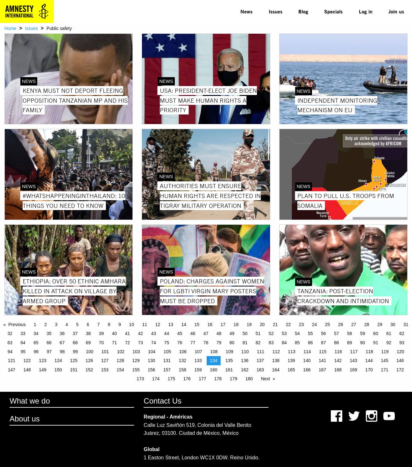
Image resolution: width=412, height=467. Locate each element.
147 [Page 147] (11, 369)
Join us (396, 11)
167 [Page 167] (322, 369)
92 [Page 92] (388, 342)
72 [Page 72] (127, 342)
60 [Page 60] (375, 333)
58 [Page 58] (349, 333)
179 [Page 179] (233, 378)
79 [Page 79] (219, 342)
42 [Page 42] (140, 333)
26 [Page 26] (340, 324)
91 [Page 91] (375, 342)
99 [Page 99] (75, 351)
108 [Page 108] (213, 351)
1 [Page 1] (35, 324)
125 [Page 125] (73, 360)
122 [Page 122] (27, 360)
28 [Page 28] (366, 324)
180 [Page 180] (249, 378)
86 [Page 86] (310, 342)
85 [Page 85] (297, 342)
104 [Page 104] (151, 351)
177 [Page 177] (202, 378)
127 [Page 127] (105, 360)
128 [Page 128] (120, 360)
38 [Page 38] (88, 333)
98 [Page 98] (62, 351)
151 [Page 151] (73, 369)
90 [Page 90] (362, 342)
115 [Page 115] (322, 351)
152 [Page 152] (89, 369)
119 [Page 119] (384, 351)
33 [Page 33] (22, 333)
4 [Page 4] (67, 324)
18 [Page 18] (236, 324)
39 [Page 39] (101, 333)
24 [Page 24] (314, 324)
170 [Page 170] (369, 369)
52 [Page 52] (271, 333)
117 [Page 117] (354, 351)
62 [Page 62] (401, 333)
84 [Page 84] (284, 342)
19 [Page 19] (249, 324)
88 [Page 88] (336, 342)
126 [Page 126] (89, 360)
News (246, 11)
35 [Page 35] (49, 333)
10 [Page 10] (131, 324)
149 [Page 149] (42, 369)
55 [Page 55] (310, 333)
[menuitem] (246, 11)
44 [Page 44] (166, 333)
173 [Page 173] (140, 378)
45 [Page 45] (179, 333)
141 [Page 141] (322, 360)
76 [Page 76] (179, 342)
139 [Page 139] (291, 360)
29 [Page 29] (379, 324)
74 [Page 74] (153, 342)
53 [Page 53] (284, 333)
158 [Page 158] (182, 369)
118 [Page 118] (369, 351)
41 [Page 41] (127, 333)
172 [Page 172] (400, 369)
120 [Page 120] (400, 351)
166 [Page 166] (306, 369)
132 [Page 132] (182, 360)
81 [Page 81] (245, 342)
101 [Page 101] (105, 351)
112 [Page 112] (276, 351)
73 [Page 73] (140, 342)
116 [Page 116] (338, 351)
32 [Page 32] (9, 333)
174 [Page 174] (156, 378)
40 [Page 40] (114, 333)
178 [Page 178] (218, 378)
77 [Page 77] (192, 342)
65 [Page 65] (36, 342)
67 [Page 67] (62, 342)
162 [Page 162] (244, 369)
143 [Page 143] (353, 360)
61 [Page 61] (388, 333)
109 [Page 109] (229, 351)
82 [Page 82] (258, 342)
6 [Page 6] (88, 324)
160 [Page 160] (213, 369)
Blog (303, 11)
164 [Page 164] (275, 369)
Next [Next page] (265, 378)
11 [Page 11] (144, 324)
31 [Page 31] (405, 324)
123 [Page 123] (42, 360)
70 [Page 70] (101, 342)
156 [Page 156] (151, 369)
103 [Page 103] (136, 351)
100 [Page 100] (89, 351)
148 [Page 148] (27, 369)
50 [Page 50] (245, 333)
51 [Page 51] (258, 333)
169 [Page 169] (353, 369)
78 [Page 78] (206, 342)
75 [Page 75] (166, 342)
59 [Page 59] (362, 333)
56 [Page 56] (323, 333)
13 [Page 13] (170, 324)
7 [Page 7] (98, 324)
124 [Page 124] (58, 360)
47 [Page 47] (206, 333)
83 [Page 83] (271, 342)
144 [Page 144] (369, 360)
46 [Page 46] (192, 333)
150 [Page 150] (58, 369)
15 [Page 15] (197, 324)
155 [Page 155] (135, 369)
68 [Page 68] (75, 342)
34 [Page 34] (36, 333)
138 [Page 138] (275, 360)
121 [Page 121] (11, 360)
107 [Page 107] (198, 351)
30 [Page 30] (392, 324)
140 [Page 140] (306, 360)
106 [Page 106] (183, 351)
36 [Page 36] (62, 333)
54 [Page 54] (297, 333)
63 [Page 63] (9, 342)
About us (25, 418)
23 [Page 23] (301, 324)
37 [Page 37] (75, 333)
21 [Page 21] (275, 324)
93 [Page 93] (401, 342)
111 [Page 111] (260, 351)
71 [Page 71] (114, 342)
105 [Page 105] (167, 351)
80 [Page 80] (232, 342)
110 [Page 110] (245, 351)
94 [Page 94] (10, 351)
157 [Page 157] (167, 369)
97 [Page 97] (49, 351)
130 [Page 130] (151, 360)
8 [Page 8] (109, 324)
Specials (333, 11)
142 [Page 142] (338, 360)
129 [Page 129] (135, 360)
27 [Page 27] (353, 324)
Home (10, 28)
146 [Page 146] (400, 360)
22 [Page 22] (288, 324)
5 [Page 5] (77, 324)
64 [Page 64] (22, 342)
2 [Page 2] (45, 324)
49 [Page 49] (232, 333)
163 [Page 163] (260, 369)
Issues (275, 11)
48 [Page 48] (219, 333)
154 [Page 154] (120, 369)
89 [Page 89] (349, 342)
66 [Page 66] (49, 342)
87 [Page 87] (323, 342)
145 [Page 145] (384, 360)
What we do (30, 401)
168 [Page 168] (338, 369)
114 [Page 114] (307, 351)
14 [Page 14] (183, 324)
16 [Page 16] (210, 324)
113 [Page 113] (291, 351)
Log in (366, 11)
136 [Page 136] (244, 360)
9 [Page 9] (119, 324)
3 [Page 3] (56, 324)
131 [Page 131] (167, 360)
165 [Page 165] (291, 369)
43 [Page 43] (153, 333)
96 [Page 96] (36, 351)
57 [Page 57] (336, 333)
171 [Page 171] (384, 369)
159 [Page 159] (198, 369)
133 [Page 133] (198, 360)
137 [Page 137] (260, 360)
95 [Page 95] (23, 351)
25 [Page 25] (327, 324)
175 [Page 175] (171, 378)
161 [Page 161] (229, 369)
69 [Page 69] (88, 342)
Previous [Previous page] (16, 324)
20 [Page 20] (262, 324)
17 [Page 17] (223, 324)
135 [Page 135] (229, 360)
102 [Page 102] (120, 351)
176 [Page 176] (186, 378)
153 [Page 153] (105, 369)
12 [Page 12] (157, 324)
